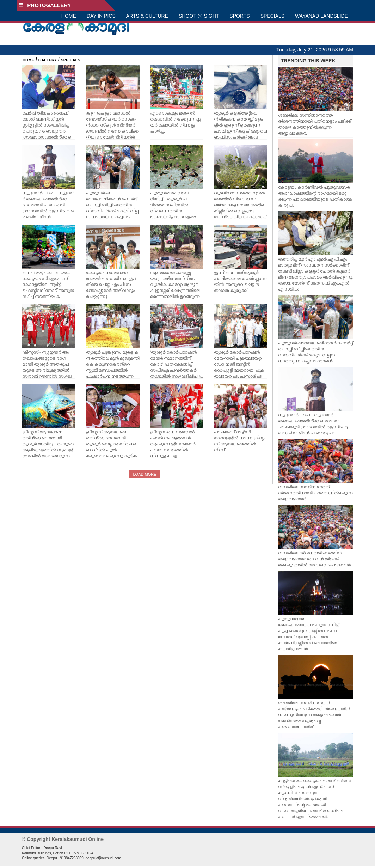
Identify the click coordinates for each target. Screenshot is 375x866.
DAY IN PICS (101, 16)
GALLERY (47, 60)
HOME (68, 16)
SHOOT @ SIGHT (199, 16)
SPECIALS (272, 16)
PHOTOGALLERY (44, 5)
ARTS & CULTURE (147, 16)
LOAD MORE (144, 474)
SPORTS (239, 16)
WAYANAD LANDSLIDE (321, 16)
